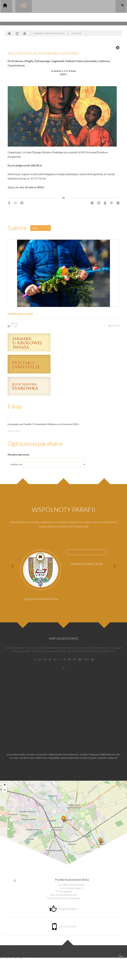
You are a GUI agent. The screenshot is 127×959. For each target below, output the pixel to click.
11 (85, 659)
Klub (29, 386)
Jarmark (29, 342)
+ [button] (5, 785)
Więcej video (14, 430)
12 (92, 659)
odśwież (17, 33)
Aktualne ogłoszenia (18, 454)
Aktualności (76, 33)
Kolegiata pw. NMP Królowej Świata (49, 33)
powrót (9, 33)
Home (24, 33)
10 (79, 659)
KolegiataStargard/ (63, 908)
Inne (34, 228)
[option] (40, 576)
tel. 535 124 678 (63, 926)
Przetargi (29, 364)
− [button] (5, 790)
